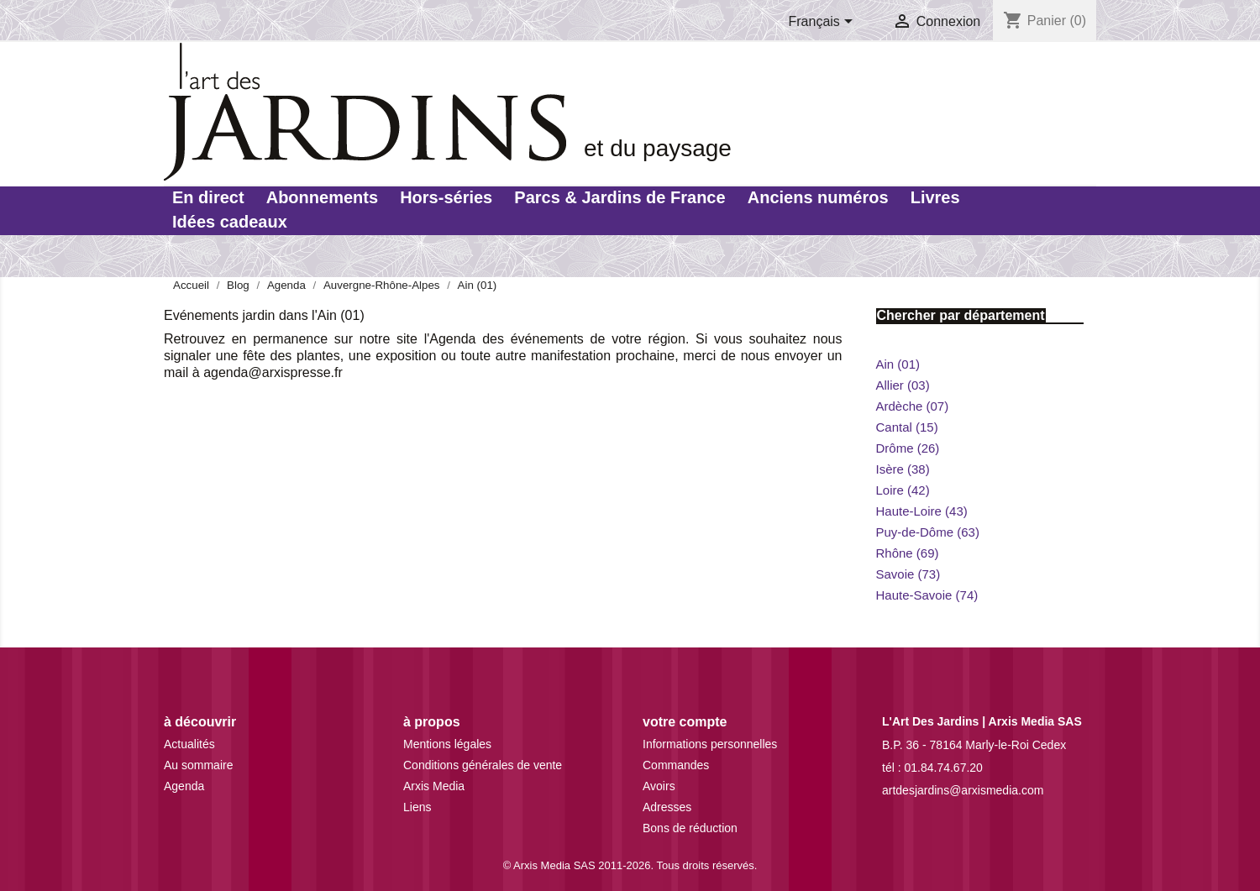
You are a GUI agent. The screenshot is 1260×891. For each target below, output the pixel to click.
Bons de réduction (690, 828)
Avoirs (659, 786)
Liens (417, 807)
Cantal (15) (907, 427)
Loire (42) (903, 490)
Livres (935, 197)
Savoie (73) (908, 574)
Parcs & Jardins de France (619, 197)
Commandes (676, 765)
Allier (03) (903, 385)
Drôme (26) (908, 448)
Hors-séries (446, 197)
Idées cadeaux (229, 221)
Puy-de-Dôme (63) (927, 532)
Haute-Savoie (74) (927, 595)
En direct (208, 197)
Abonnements (322, 197)
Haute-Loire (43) (922, 511)
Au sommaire (198, 765)
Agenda (184, 786)
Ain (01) (898, 364)
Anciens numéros (818, 197)
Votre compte (685, 722)
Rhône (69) (907, 553)
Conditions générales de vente (482, 765)
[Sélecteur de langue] (824, 23)
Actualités (189, 744)
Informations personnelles (710, 744)
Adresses (667, 807)
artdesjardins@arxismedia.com (962, 790)
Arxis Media (434, 786)
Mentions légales (447, 744)
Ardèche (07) (912, 406)
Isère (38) (903, 469)
